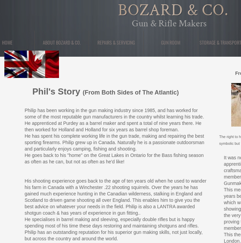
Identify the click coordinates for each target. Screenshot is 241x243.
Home (7, 42)
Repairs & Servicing (116, 42)
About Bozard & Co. (62, 42)
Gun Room (170, 42)
